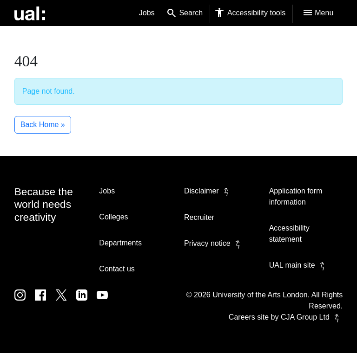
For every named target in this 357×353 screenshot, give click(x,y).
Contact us (116, 269)
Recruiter (199, 217)
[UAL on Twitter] (66, 302)
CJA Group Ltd (312, 317)
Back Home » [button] (42, 124)
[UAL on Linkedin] (86, 302)
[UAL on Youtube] (106, 302)
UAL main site (298, 265)
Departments (120, 243)
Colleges (113, 217)
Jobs (147, 13)
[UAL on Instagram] (24, 302)
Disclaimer (208, 191)
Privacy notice (214, 243)
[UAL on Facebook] (45, 302)
